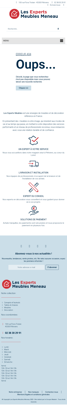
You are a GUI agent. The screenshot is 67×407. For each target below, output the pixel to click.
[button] (23, 88)
